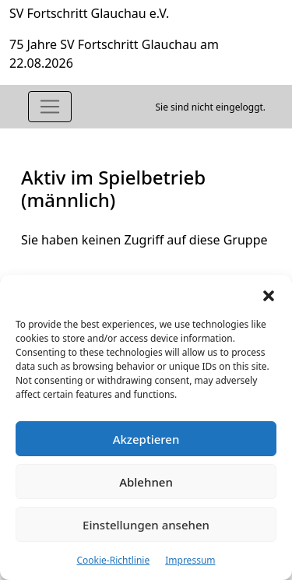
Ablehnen (146, 482)
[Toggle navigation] (50, 106)
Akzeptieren (146, 439)
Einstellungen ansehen (146, 525)
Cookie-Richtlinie (113, 560)
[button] (268, 294)
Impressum (190, 560)
